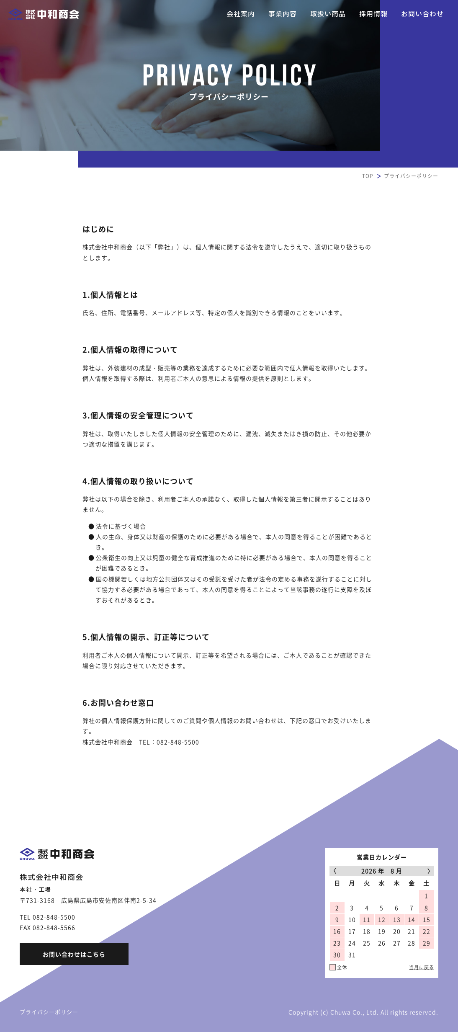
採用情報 (373, 14)
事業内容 (282, 14)
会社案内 (240, 14)
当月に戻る (421, 967)
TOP (367, 176)
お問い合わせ (422, 14)
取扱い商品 (328, 14)
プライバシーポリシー (49, 1012)
